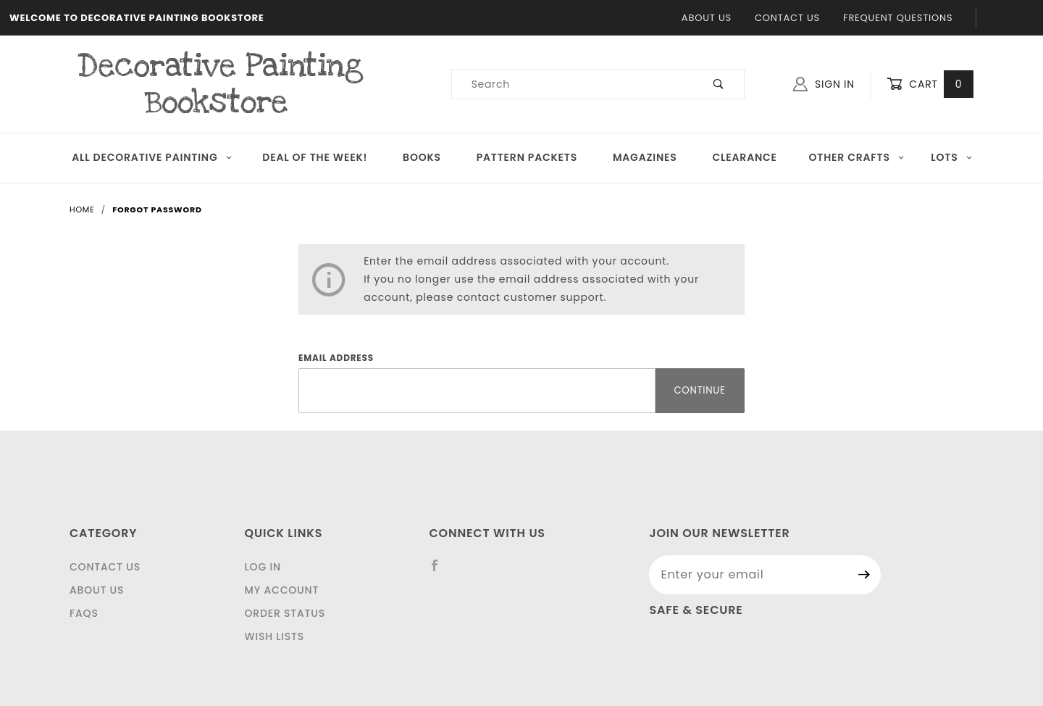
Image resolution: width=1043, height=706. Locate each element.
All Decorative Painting (152, 157)
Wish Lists (274, 636)
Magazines (645, 157)
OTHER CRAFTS (856, 157)
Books (422, 157)
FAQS (84, 613)
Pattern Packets (527, 157)
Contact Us (787, 18)
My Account (282, 590)
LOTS (952, 157)
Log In (263, 567)
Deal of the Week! (314, 157)
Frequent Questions (897, 18)
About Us (707, 18)
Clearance (745, 157)
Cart (930, 84)
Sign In (824, 84)
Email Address (336, 358)
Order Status (285, 613)
